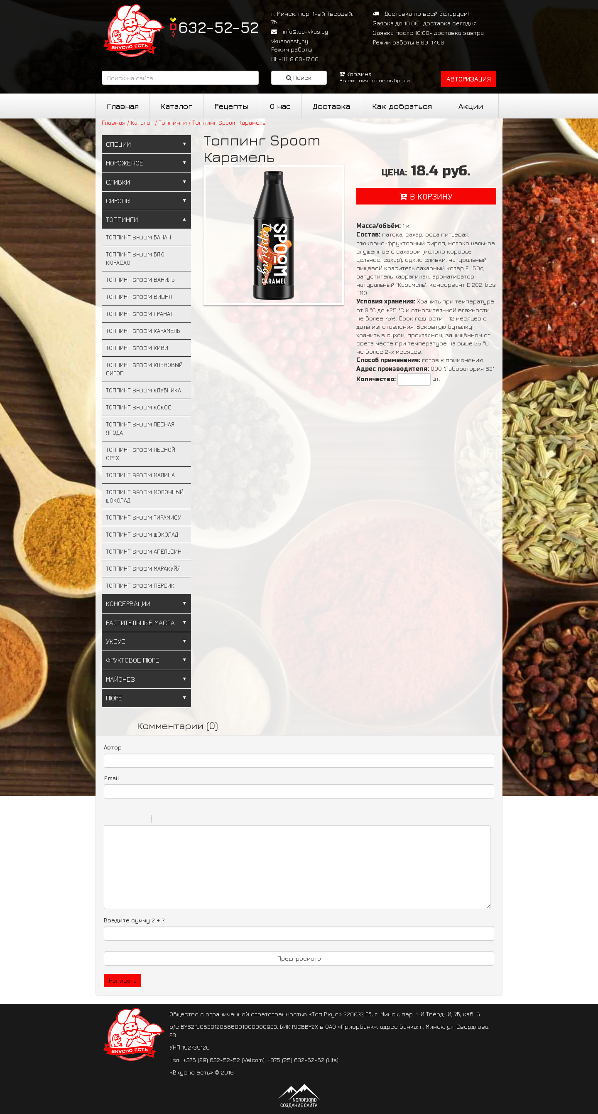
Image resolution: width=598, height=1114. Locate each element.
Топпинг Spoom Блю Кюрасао (135, 258)
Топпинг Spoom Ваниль (140, 279)
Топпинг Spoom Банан (138, 237)
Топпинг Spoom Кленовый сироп (144, 369)
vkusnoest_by (289, 40)
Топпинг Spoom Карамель (143, 330)
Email (111, 777)
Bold (109, 820)
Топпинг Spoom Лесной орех (140, 453)
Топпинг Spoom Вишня (139, 296)
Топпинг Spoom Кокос (139, 407)
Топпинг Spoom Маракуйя (143, 568)
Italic (120, 820)
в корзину (426, 196)
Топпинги (173, 122)
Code (172, 820)
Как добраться (402, 106)
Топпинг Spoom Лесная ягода (140, 428)
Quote (161, 820)
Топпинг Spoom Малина (140, 474)
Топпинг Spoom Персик (140, 585)
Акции (470, 106)
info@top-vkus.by (305, 31)
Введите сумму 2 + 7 (134, 920)
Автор (113, 747)
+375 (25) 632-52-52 (295, 1059)
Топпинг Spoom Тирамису (143, 517)
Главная (123, 106)
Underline (131, 820)
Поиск (298, 77)
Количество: (376, 379)
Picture (193, 820)
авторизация (468, 79)
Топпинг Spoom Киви (137, 347)
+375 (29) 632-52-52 (211, 1059)
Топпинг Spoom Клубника (143, 390)
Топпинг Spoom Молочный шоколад (145, 496)
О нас (280, 106)
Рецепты (231, 106)
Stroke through (141, 820)
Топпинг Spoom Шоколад (142, 534)
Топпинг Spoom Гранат (139, 313)
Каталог (176, 106)
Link (183, 820)
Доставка (331, 106)
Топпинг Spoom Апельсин (143, 551)
